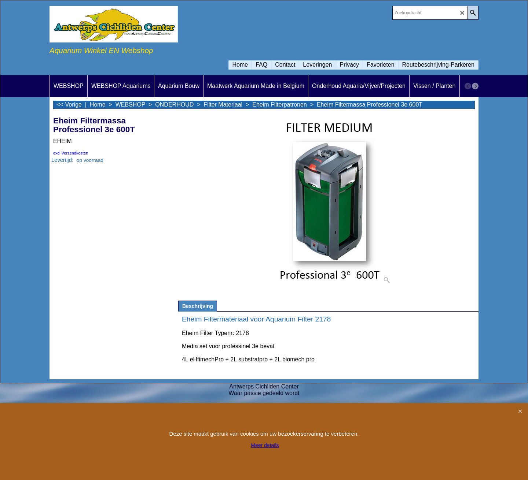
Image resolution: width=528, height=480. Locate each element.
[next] (475, 86)
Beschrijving (197, 306)
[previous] (468, 86)
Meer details (265, 445)
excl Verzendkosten (70, 153)
